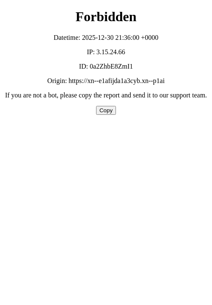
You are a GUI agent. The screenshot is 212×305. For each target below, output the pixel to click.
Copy (106, 110)
